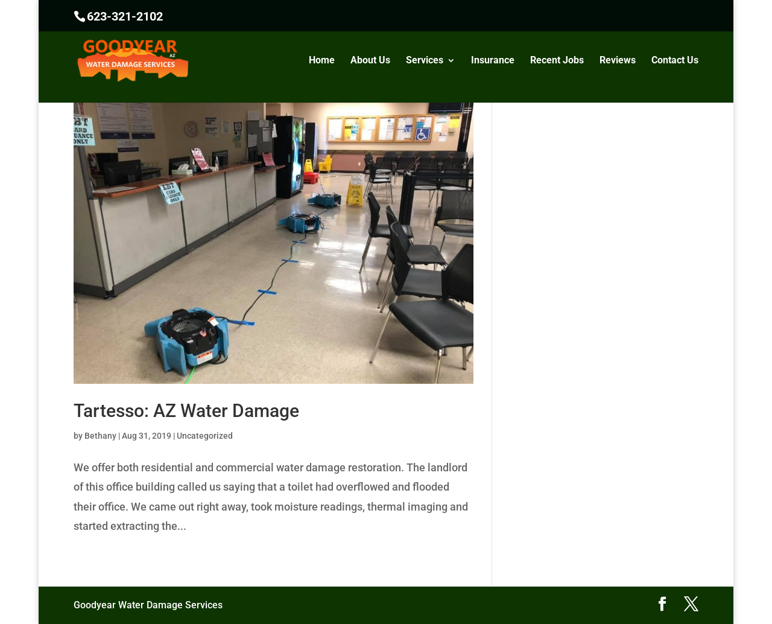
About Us (370, 61)
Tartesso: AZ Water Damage (186, 410)
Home (322, 61)
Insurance (492, 61)
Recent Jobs (557, 61)
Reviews (618, 61)
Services (424, 61)
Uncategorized (205, 436)
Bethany (100, 436)
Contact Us (674, 61)
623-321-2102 (125, 16)
